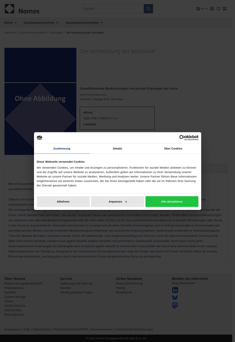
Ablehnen (63, 201)
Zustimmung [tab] (61, 148)
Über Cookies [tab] (173, 148)
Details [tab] (117, 148)
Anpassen (118, 201)
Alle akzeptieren (172, 201)
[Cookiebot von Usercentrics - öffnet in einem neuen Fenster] (182, 138)
